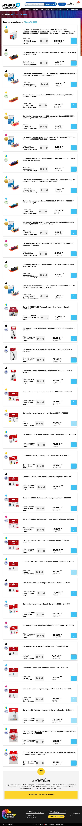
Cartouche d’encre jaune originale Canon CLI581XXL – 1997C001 (47, 392)
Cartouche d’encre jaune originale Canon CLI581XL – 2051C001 (46, 455)
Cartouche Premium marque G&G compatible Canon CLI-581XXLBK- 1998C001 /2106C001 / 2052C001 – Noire (49, 286)
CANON (46, 9)
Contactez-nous (56, 817)
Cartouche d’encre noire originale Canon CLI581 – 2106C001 (45, 646)
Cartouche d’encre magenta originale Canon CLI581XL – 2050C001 (48, 625)
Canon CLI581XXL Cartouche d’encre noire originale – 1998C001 (47, 477)
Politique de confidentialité (31, 816)
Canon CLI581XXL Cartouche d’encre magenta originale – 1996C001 (48, 519)
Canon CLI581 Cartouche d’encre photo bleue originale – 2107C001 (48, 561)
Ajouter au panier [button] (74, 41)
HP (42, 9)
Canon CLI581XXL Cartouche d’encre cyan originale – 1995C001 (47, 498)
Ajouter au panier (74, 423)
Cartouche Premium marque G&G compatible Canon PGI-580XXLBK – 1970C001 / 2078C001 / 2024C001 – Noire (49, 74)
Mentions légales (7, 824)
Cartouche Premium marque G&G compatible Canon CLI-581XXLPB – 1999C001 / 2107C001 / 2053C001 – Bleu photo (49, 180)
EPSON (53, 9)
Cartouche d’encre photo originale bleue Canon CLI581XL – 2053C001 (49, 434)
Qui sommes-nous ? (75, 814)
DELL (68, 9)
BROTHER (61, 9)
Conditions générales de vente (34, 812)
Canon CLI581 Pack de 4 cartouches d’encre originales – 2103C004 (48, 710)
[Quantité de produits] (44, 41)
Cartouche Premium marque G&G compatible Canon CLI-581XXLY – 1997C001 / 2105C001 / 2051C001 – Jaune (49, 117)
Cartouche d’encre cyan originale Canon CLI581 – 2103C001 (45, 668)
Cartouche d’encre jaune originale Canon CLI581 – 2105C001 (46, 413)
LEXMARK (74, 9)
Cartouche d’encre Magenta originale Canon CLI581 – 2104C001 (47, 689)
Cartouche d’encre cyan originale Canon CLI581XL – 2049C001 (46, 604)
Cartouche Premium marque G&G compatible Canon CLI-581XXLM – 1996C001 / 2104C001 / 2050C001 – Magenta (49, 138)
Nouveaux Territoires (55, 824)
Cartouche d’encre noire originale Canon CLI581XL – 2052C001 (46, 583)
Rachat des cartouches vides (57, 812)
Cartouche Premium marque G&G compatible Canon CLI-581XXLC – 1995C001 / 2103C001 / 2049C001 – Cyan (49, 223)
